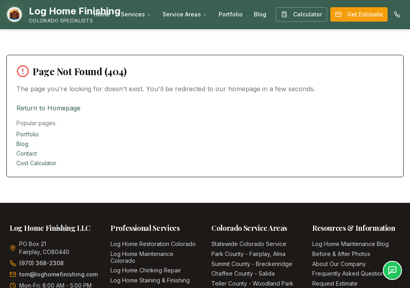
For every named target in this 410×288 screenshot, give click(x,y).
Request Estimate (335, 283)
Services (136, 14)
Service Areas (185, 14)
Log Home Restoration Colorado (153, 243)
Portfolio (231, 14)
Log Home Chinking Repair (146, 270)
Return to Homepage (48, 108)
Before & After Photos (341, 253)
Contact (26, 153)
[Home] (63, 14)
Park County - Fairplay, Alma (248, 253)
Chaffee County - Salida (243, 273)
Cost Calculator (36, 163)
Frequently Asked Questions (349, 273)
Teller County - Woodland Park (252, 283)
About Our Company (339, 263)
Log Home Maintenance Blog (350, 243)
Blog (260, 14)
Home (102, 14)
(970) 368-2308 (41, 263)
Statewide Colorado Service (248, 243)
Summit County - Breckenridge (251, 263)
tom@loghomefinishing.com (58, 274)
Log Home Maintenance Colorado (142, 257)
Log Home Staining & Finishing (150, 280)
